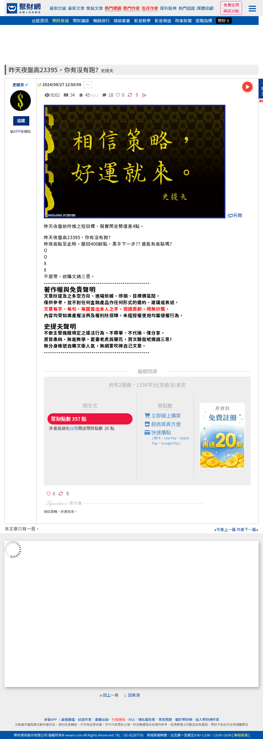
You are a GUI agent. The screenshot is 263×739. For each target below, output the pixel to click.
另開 (235, 215)
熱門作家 (131, 8)
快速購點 (169, 437)
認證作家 (85, 719)
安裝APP (51, 719)
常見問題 (165, 719)
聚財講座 (81, 20)
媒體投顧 (205, 8)
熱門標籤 (113, 8)
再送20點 (231, 11)
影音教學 (142, 20)
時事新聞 (183, 20)
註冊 (74, 428)
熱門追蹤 (186, 8)
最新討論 (58, 8)
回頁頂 (134, 695)
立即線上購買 (162, 415)
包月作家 (150, 8)
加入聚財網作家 (207, 719)
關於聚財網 (183, 719)
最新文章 (76, 8)
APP (16, 131)
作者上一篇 (225, 529)
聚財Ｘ (224, 20)
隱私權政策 (146, 719)
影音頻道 (163, 20)
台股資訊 (40, 20)
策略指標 (204, 20)
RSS (132, 719)
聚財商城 (60, 20)
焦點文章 (94, 8)
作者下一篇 (248, 529)
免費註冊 (231, 5)
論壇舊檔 (68, 719)
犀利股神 (168, 8)
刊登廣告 (118, 719)
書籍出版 (101, 719)
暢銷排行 (101, 20)
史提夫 (107, 70)
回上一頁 (111, 695)
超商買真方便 (162, 424)
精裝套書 (122, 20)
